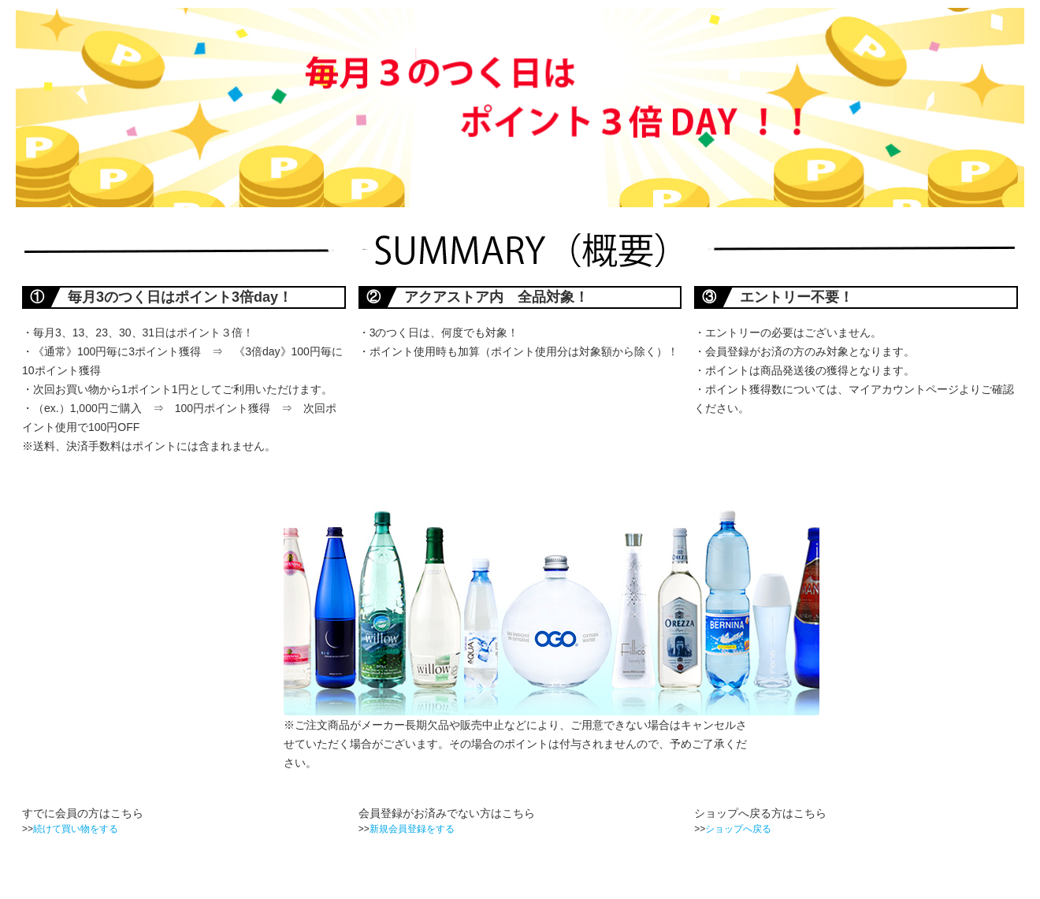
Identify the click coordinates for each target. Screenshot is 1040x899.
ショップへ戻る (738, 828)
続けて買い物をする (75, 828)
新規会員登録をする (412, 828)
